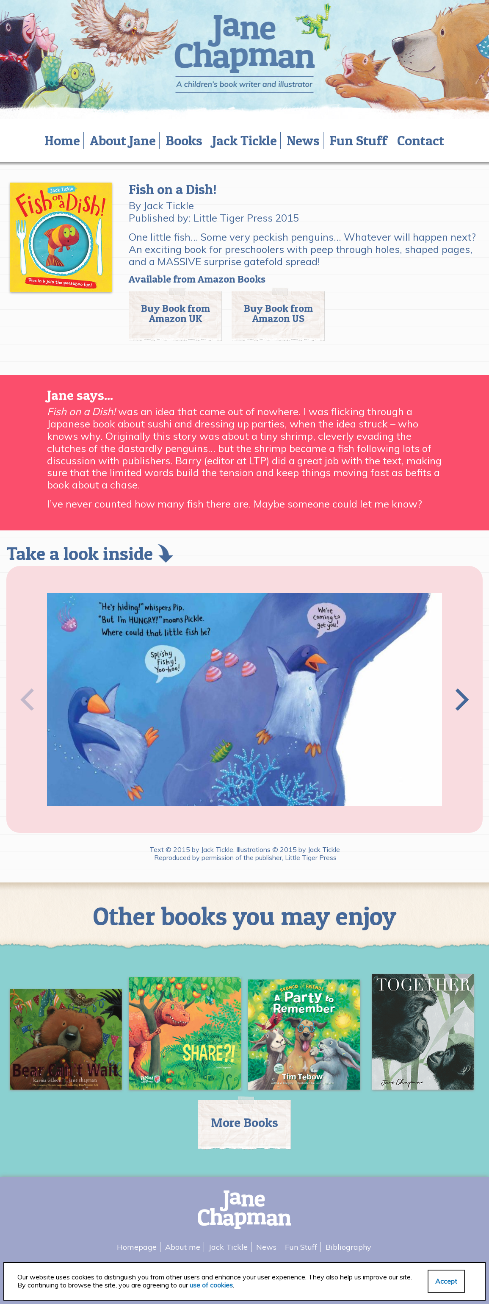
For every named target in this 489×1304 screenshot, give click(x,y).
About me (182, 1247)
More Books (244, 1122)
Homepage (137, 1247)
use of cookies (211, 1285)
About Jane (123, 140)
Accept (446, 1281)
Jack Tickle (244, 140)
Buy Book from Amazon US (278, 313)
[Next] (459, 699)
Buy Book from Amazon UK (175, 313)
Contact (420, 140)
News (303, 140)
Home (62, 140)
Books (184, 140)
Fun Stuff (358, 140)
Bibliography (348, 1247)
